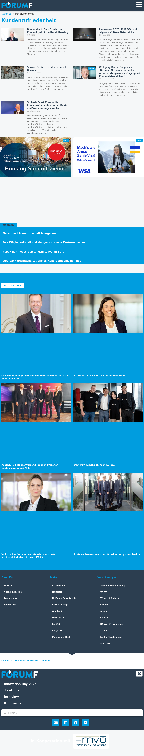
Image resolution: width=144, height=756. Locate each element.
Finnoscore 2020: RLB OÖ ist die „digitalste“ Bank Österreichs (119, 31)
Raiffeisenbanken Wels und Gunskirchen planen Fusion (106, 555)
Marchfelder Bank (61, 637)
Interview (11, 697)
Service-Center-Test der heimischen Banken (48, 69)
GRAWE (104, 618)
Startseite (6, 14)
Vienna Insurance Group (112, 585)
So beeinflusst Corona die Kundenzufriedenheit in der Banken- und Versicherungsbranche (48, 106)
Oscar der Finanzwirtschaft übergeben (29, 234)
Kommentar (13, 704)
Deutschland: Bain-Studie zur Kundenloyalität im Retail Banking (47, 31)
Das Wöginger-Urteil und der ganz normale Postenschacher (44, 243)
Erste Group (58, 585)
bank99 (56, 624)
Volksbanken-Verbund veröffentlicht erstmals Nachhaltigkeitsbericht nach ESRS (28, 556)
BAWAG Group (60, 605)
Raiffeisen (57, 592)
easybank (57, 631)
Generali (104, 605)
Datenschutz (10, 598)
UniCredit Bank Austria (64, 598)
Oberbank (57, 611)
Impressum (10, 605)
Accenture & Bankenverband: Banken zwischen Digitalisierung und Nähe (29, 467)
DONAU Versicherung (111, 624)
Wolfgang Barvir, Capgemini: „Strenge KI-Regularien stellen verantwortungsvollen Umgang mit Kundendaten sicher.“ (119, 72)
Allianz (103, 611)
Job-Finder (12, 691)
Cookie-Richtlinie (13, 592)
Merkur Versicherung (111, 637)
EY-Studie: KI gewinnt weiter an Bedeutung (99, 376)
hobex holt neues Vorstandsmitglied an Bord (33, 252)
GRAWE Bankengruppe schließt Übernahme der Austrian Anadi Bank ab (35, 377)
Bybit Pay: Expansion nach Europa (94, 465)
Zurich (103, 631)
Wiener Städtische (109, 598)
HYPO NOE (58, 618)
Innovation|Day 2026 (20, 684)
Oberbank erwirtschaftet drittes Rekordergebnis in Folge (42, 261)
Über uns (9, 585)
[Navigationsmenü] (139, 4)
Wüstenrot (105, 643)
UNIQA (103, 592)
